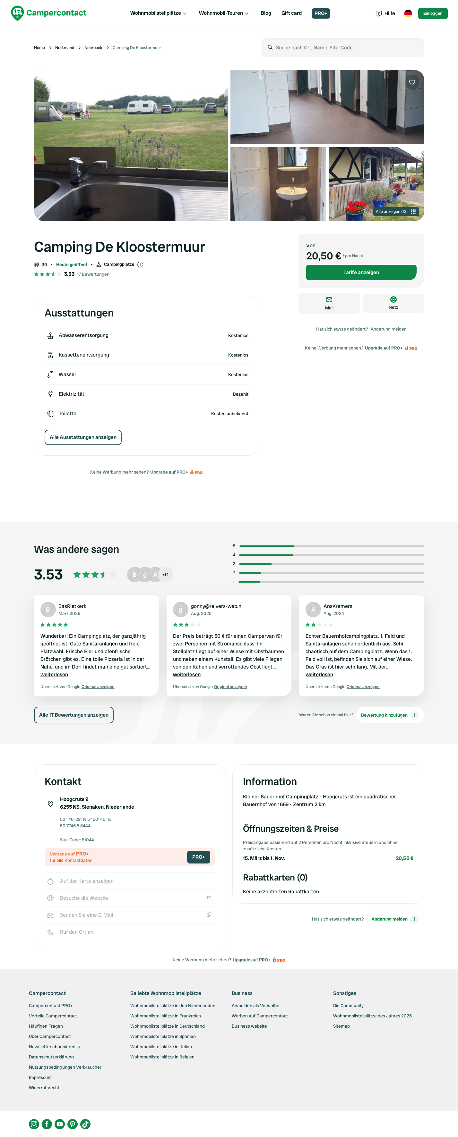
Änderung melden (389, 329)
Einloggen (433, 13)
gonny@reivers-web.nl (217, 606)
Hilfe (385, 13)
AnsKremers (338, 606)
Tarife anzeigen (361, 272)
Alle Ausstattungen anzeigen (83, 437)
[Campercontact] (48, 13)
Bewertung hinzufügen (390, 715)
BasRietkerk (72, 606)
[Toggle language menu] (408, 13)
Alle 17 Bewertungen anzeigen (73, 715)
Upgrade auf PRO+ (169, 472)
